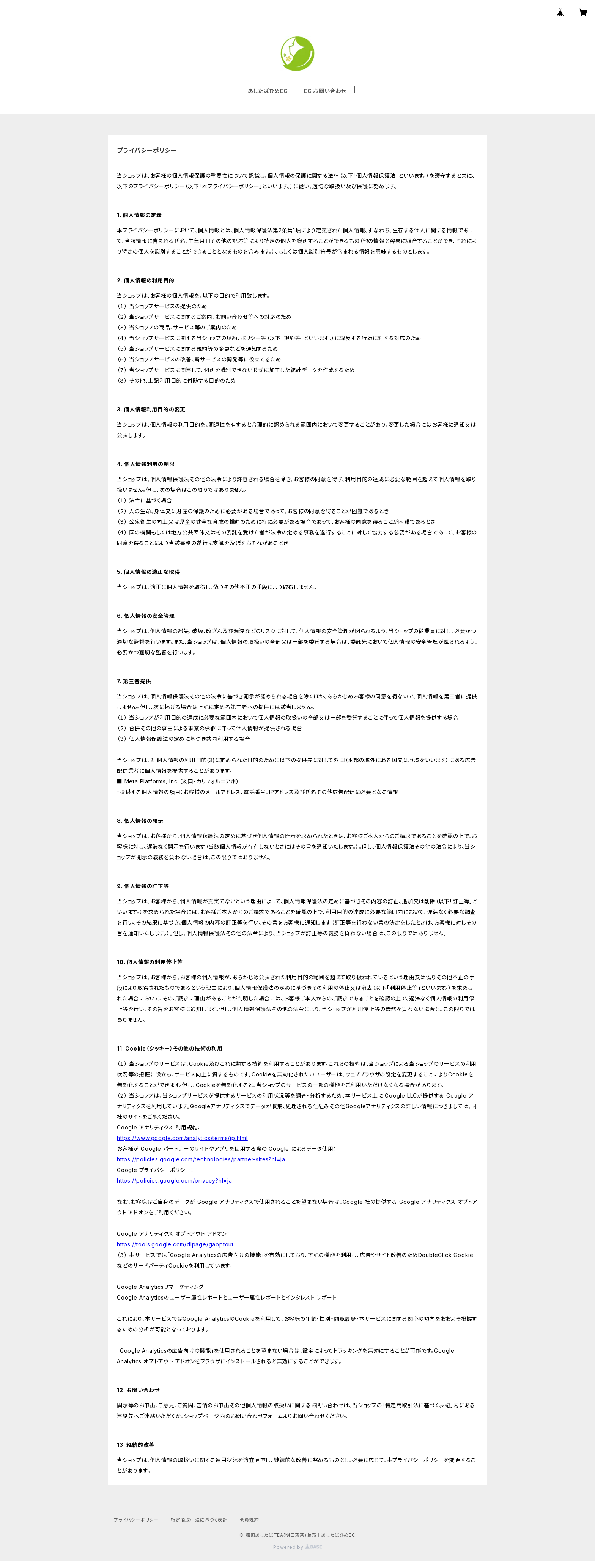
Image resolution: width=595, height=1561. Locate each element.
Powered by (297, 1547)
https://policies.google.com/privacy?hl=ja (174, 1180)
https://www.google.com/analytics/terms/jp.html (182, 1138)
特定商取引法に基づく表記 (199, 1520)
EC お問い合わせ (325, 91)
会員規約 (249, 1520)
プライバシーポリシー (136, 1520)
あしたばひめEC (268, 91)
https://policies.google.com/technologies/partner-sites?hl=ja (201, 1159)
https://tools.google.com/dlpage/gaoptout (175, 1244)
